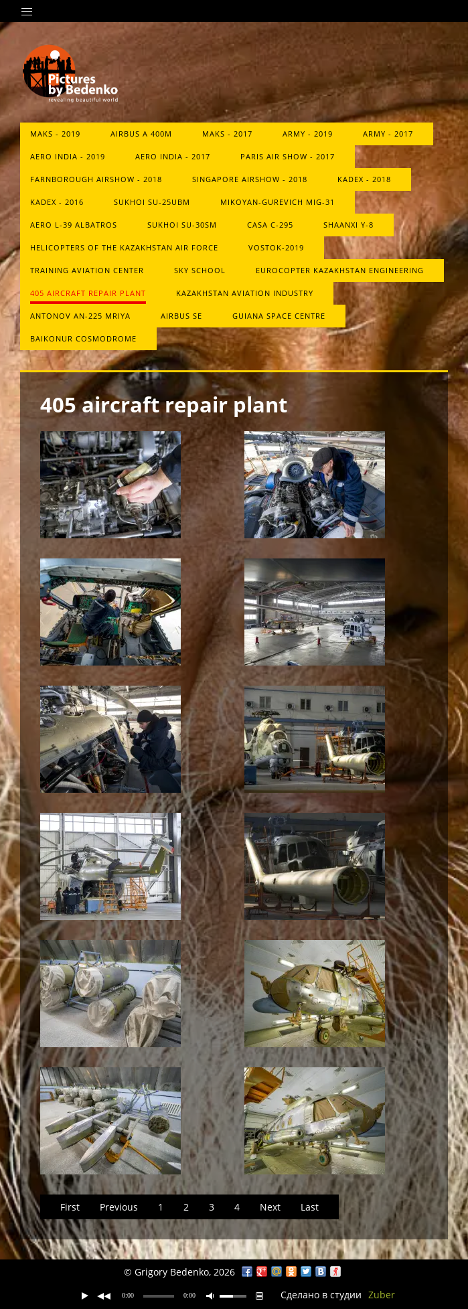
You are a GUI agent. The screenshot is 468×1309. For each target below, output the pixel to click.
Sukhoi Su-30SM (182, 225)
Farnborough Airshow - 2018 (96, 179)
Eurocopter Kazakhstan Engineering (340, 270)
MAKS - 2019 (55, 134)
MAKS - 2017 (227, 134)
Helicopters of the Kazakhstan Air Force (124, 247)
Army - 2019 (308, 134)
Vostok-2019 (276, 247)
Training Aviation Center (87, 270)
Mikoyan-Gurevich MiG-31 (277, 202)
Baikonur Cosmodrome (83, 338)
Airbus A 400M (141, 134)
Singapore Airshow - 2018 (249, 179)
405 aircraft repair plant (88, 293)
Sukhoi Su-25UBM (152, 202)
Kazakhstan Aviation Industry (244, 293)
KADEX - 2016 (57, 202)
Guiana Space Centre (278, 316)
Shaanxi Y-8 (348, 225)
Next (270, 1207)
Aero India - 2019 (67, 156)
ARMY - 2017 (388, 134)
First (70, 1207)
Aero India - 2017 (172, 156)
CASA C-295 (270, 225)
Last (310, 1207)
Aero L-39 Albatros (73, 225)
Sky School (200, 270)
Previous (119, 1207)
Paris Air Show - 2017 (287, 156)
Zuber (381, 1294)
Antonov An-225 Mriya (80, 316)
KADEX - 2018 (364, 179)
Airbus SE (181, 316)
